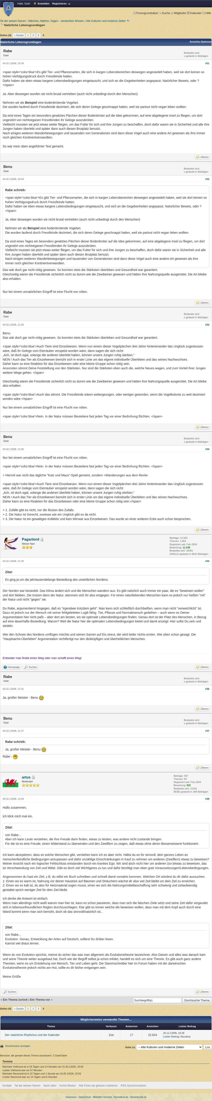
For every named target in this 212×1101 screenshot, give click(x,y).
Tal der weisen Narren (13, 21)
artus (26, 777)
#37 (207, 730)
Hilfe (206, 13)
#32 (207, 179)
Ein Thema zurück (15, 999)
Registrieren (59, 3)
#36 (207, 689)
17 (131, 1035)
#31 (207, 63)
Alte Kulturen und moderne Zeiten (106, 21)
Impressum (70, 1097)
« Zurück (19, 35)
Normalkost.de (121, 1097)
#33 (207, 324)
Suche (164, 13)
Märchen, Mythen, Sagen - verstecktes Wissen (56, 21)
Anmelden (43, 3)
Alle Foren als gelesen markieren (98, 1085)
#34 (207, 449)
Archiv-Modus (67, 1085)
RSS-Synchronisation (133, 1085)
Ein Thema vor (40, 999)
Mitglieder (178, 13)
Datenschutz (85, 1097)
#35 (207, 561)
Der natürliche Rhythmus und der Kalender (32, 1035)
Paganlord (30, 539)
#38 (207, 798)
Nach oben (49, 1085)
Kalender (194, 13)
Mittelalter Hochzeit (102, 1097)
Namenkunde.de (138, 1097)
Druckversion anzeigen (17, 1046)
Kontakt (7, 1085)
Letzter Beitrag (171, 1036)
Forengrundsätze (145, 13)
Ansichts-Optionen (201, 41)
